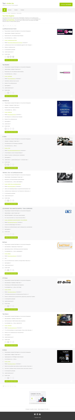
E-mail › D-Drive (7, 361)
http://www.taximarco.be (12, 327)
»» (15, 25)
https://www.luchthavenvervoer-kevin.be (15, 42)
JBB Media (36, 417)
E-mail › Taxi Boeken (8, 76)
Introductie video (24, 159)
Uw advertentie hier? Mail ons (37, 403)
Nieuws (9, 9)
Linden (12, 213)
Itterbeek (12, 33)
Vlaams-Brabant (7, 33)
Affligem (12, 354)
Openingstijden (8, 85)
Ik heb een (66, 4)
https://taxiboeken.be (11, 78)
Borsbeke (13, 282)
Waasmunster (14, 246)
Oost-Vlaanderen (8, 246)
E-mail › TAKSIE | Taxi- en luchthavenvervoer (13, 184)
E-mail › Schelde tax (8, 112)
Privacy (40, 417)
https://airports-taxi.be (12, 114)
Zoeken (16, 9)
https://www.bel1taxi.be (12, 256)
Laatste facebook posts (9, 51)
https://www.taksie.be (12, 186)
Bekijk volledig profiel (11, 60)
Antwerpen (6, 105)
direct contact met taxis (10, 20)
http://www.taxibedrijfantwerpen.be (14, 150)
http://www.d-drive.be (11, 363)
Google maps (18, 33)
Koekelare (13, 318)
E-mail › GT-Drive (8, 289)
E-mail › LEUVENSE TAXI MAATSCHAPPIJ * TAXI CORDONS (16, 220)
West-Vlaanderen (8, 318)
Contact (22, 9)
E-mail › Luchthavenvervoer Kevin (11, 40)
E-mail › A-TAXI (7, 148)
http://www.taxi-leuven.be (12, 222)
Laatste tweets (8, 123)
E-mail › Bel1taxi (8, 253)
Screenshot (25, 42)
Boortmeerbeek (14, 177)
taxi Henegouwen (11, 19)
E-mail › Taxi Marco (8, 325)
